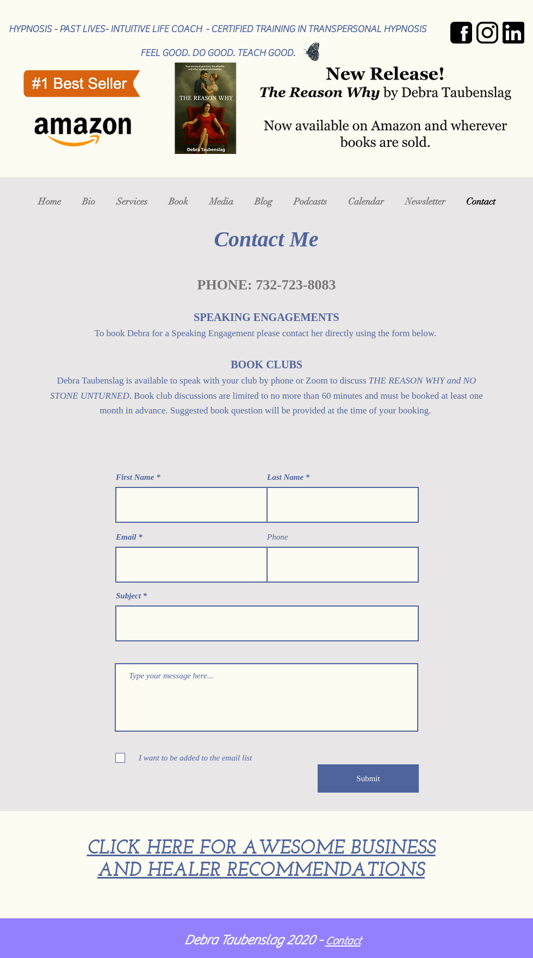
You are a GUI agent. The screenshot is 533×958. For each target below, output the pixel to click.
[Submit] (368, 778)
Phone (277, 537)
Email (126, 537)
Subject (128, 596)
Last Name (285, 477)
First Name (135, 477)
